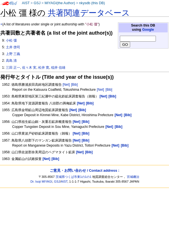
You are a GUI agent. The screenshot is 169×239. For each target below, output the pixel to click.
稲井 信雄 (58, 68)
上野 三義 (13, 54)
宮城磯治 (133, 176)
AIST (26, 3)
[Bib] (74, 85)
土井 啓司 (13, 47)
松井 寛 (43, 68)
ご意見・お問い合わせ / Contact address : (84, 170)
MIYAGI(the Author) (59, 3)
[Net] (66, 85)
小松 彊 (11, 40)
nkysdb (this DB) (92, 3)
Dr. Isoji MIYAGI (41, 181)
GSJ (37, 3)
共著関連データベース (89, 12)
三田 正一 (13, 68)
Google (148, 30)
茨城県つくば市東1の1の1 (74, 176)
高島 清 (11, 61)
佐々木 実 (29, 68)
